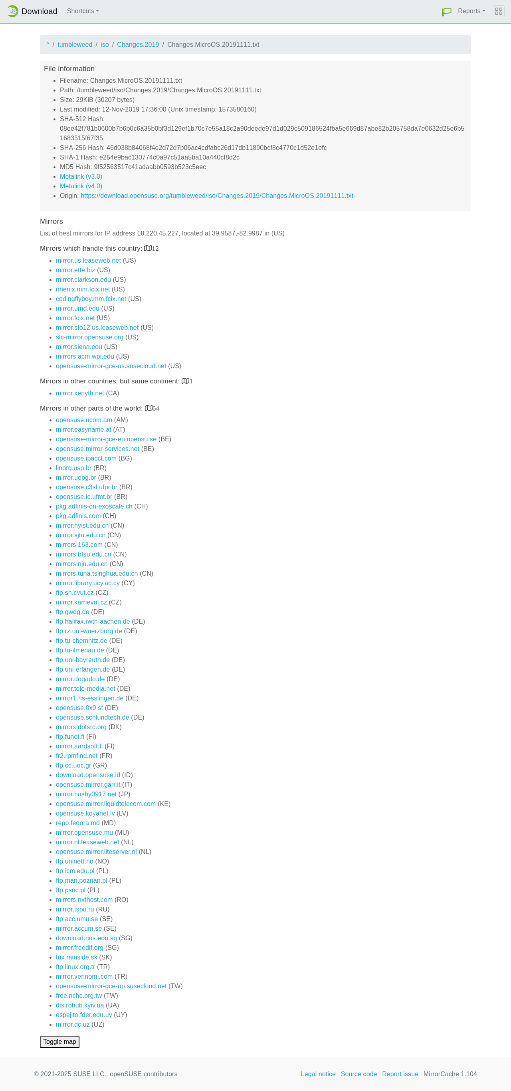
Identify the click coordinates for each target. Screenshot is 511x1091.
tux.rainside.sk (76, 957)
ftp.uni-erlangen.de (83, 669)
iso (105, 44)
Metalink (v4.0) (81, 186)
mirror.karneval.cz (81, 602)
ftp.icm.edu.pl (75, 871)
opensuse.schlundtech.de (92, 717)
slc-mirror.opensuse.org (89, 337)
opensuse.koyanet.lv (85, 813)
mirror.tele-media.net (85, 688)
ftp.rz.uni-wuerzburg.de (89, 631)
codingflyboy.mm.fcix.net (91, 298)
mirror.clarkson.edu (83, 279)
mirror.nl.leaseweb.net (87, 842)
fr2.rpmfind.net (77, 755)
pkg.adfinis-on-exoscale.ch (94, 506)
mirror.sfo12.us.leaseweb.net (97, 327)
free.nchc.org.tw (79, 995)
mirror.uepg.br (76, 477)
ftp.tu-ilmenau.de (80, 650)
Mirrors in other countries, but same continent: (111, 381)
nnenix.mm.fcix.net (83, 289)
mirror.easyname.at (83, 429)
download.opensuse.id (88, 775)
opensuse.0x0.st (79, 707)
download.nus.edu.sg (86, 938)
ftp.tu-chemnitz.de (81, 640)
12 (155, 248)
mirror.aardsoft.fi (79, 746)
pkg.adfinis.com (78, 516)
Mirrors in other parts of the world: (92, 408)
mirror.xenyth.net (80, 393)
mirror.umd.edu (77, 308)
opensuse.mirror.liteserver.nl (96, 851)
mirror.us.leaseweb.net (88, 260)
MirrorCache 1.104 (450, 1074)
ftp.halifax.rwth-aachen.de (93, 621)
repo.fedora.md (78, 823)
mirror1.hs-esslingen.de (89, 698)
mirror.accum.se (79, 928)
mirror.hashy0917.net (86, 794)
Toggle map (59, 1041)
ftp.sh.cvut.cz (75, 592)
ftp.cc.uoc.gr (73, 765)
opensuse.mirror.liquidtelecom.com (106, 803)
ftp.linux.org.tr (75, 966)
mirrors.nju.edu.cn (82, 563)
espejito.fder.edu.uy (84, 1014)
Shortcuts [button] (81, 11)
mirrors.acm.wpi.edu (85, 356)
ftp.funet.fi (70, 736)
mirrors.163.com (79, 544)
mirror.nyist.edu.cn (82, 525)
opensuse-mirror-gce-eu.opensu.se (106, 439)
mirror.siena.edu (79, 346)
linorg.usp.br (73, 468)
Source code (359, 1074)
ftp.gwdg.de (72, 611)
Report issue (400, 1074)
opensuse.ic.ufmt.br (84, 496)
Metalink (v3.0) (81, 176)
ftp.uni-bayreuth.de (83, 659)
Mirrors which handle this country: (92, 248)
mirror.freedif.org (79, 947)
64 (156, 408)
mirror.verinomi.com (84, 976)
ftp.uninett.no (74, 861)
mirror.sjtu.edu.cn (81, 535)
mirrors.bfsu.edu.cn (83, 554)
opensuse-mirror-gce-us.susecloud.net (111, 366)
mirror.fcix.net (75, 318)
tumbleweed (74, 44)
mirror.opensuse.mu (84, 832)
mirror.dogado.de (80, 679)
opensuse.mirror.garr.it (88, 784)
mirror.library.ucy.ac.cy (88, 583)
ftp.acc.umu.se (77, 918)
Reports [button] (469, 11)
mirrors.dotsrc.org (81, 727)
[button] (447, 11)
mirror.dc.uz (73, 1024)
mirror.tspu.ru (75, 909)
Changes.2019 (138, 44)
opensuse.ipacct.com (86, 458)
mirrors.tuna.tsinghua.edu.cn (97, 573)
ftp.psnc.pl (70, 890)
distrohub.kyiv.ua (80, 1005)
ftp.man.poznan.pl (81, 880)
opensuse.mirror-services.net (97, 448)
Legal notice (318, 1074)
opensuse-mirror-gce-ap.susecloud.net (111, 986)
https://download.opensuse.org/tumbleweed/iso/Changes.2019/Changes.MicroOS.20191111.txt (217, 195)
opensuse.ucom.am (84, 420)
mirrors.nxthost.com (84, 899)
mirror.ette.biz (75, 270)
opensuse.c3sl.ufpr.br (86, 487)
